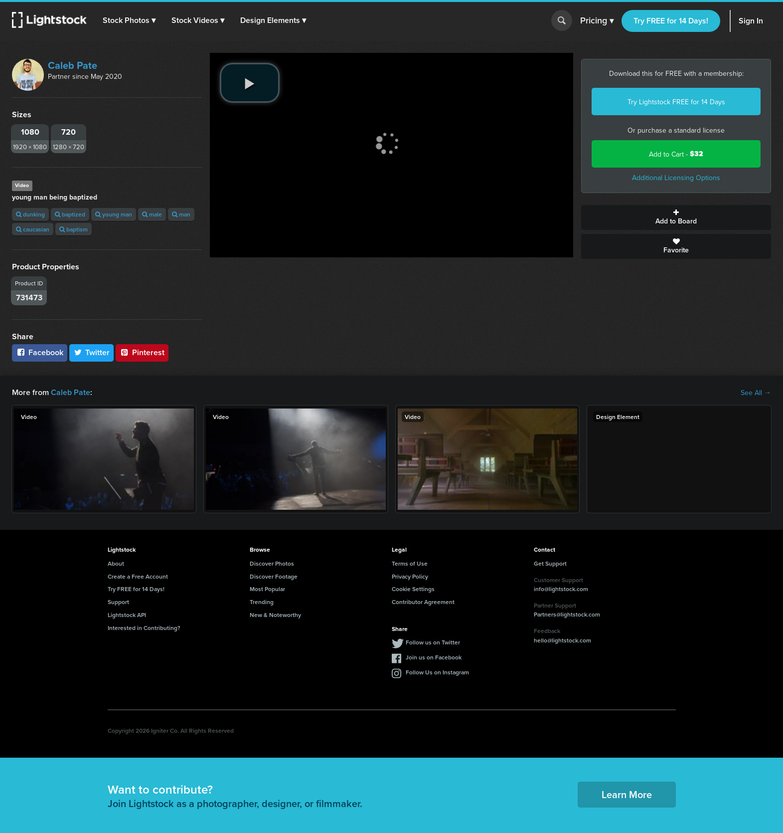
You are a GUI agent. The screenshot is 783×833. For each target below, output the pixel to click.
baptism (73, 229)
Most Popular (267, 589)
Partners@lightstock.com (567, 614)
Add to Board (676, 217)
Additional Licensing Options (676, 178)
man (181, 214)
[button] (129, 20)
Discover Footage (274, 576)
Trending (262, 602)
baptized (70, 214)
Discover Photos (272, 563)
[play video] (250, 83)
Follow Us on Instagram (437, 672)
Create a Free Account (138, 576)
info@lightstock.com (561, 589)
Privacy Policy (410, 576)
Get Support (550, 563)
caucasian (32, 229)
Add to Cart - (676, 154)
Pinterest (142, 352)
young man (113, 214)
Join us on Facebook (434, 657)
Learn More (627, 794)
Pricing (597, 21)
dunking (30, 214)
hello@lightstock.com (562, 640)
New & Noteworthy (275, 615)
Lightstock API (127, 615)
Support (118, 602)
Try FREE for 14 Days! (670, 20)
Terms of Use (410, 563)
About (116, 563)
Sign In (751, 20)
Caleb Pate (72, 65)
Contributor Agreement (423, 602)
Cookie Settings (413, 589)
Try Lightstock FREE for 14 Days (676, 102)
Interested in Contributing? (144, 628)
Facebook (39, 352)
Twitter (91, 352)
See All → (756, 393)
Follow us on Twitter (433, 642)
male (152, 214)
